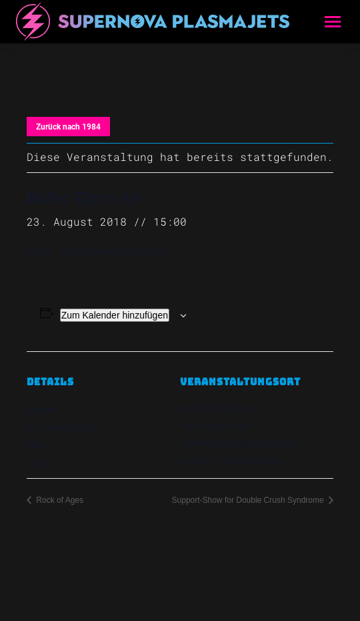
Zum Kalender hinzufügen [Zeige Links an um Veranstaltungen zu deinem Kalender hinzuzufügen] (114, 315)
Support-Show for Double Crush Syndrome (249, 500)
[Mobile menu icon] (333, 21)
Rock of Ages (58, 500)
